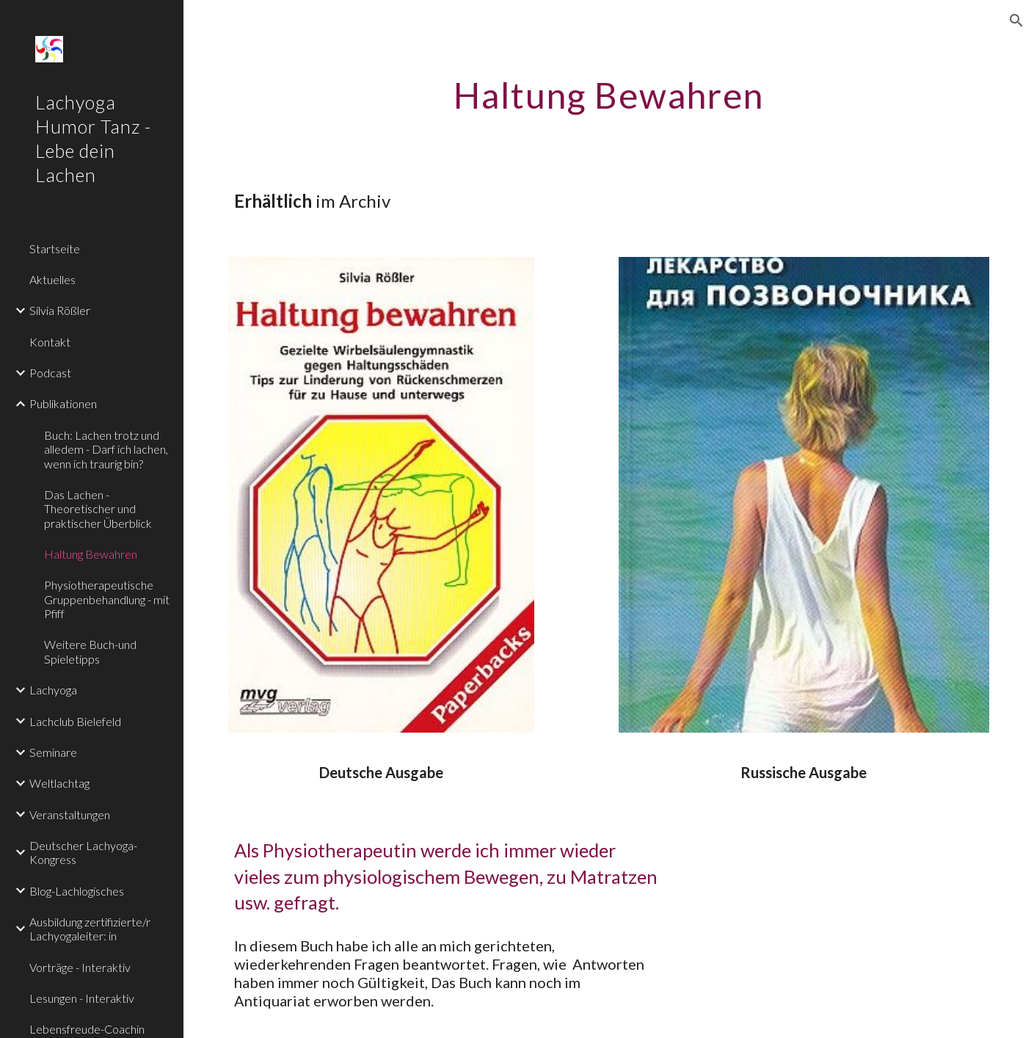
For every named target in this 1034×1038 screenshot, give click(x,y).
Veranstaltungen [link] (69, 814)
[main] (608, 92)
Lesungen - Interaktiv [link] (81, 998)
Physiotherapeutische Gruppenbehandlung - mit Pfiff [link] (107, 599)
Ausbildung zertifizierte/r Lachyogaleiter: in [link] (89, 929)
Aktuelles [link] (52, 279)
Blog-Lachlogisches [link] (76, 891)
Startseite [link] (54, 248)
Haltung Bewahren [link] (90, 554)
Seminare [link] (53, 752)
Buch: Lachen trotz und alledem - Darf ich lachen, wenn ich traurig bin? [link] (106, 449)
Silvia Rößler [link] (59, 310)
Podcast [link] (50, 373)
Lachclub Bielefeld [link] (75, 721)
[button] (1016, 20)
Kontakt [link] (49, 342)
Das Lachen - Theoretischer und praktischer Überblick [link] (98, 508)
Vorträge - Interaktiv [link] (80, 967)
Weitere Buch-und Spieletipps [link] (90, 651)
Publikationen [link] (63, 403)
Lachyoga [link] (53, 690)
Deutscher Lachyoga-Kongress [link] (83, 852)
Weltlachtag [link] (59, 783)
